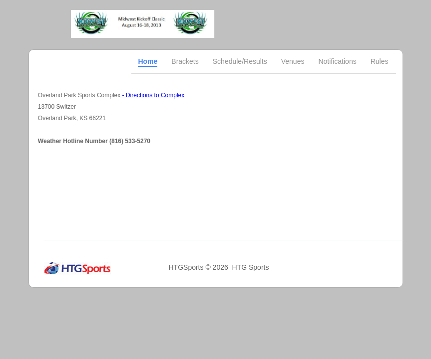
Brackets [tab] (184, 61)
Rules (380, 61)
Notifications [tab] (337, 61)
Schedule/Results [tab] (240, 61)
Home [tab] (147, 61)
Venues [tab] (293, 61)
